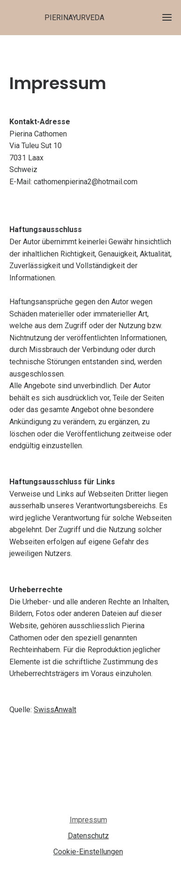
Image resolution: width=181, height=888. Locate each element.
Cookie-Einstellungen (88, 851)
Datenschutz (88, 835)
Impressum (88, 819)
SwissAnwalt (55, 709)
